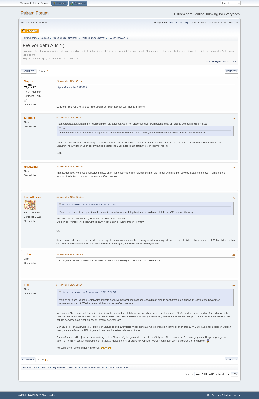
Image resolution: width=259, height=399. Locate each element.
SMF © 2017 (35, 395)
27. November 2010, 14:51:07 (70, 285)
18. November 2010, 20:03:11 (70, 197)
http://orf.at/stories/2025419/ (72, 87)
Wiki (171, 22)
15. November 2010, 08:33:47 (70, 118)
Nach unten (28, 71)
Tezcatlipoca (32, 197)
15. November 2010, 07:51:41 (70, 81)
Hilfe (208, 395)
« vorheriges (213, 61)
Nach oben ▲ (234, 395)
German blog (181, 22)
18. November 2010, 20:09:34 (70, 254)
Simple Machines (49, 395)
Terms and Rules (219, 395)
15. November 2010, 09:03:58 (70, 167)
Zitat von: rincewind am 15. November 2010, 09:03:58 (89, 204)
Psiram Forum (35, 12)
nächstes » (229, 61)
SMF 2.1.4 (23, 395)
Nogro (28, 81)
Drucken (231, 71)
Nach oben (28, 359)
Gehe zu (189, 374)
